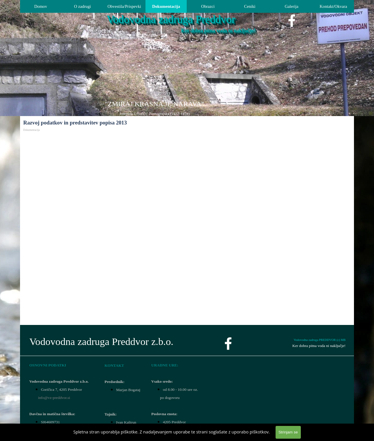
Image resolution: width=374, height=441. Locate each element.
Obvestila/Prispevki (124, 6)
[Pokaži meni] (316, 91)
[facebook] (292, 20)
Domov (40, 6)
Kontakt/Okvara (333, 6)
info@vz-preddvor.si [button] (54, 397)
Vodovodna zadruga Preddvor (171, 19)
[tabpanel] (154, 108)
